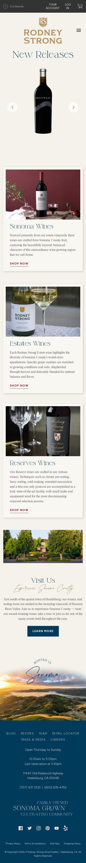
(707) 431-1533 (30, 787)
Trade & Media (33, 739)
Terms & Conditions (35, 843)
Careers (57, 739)
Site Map (54, 843)
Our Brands (13, 6)
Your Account (53, 6)
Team (43, 733)
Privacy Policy (13, 843)
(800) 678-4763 (55, 787)
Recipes (27, 733)
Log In (68, 6)
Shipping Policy (72, 843)
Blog (11, 733)
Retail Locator (65, 733)
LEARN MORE (43, 631)
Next (73, 107)
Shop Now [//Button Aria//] (19, 263)
